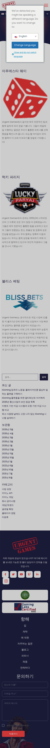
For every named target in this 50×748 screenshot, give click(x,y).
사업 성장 (6, 489)
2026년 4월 (7, 433)
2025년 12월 (8, 449)
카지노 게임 (7, 497)
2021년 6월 (7, 477)
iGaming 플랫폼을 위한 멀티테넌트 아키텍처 (23, 397)
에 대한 (25, 637)
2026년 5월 (7, 429)
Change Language (25, 45)
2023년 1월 (7, 461)
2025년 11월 (7, 453)
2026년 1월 (7, 445)
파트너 (25, 655)
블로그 (25, 649)
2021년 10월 (7, 469)
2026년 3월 (7, 437)
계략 (25, 631)
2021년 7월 (7, 473)
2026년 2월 (7, 441)
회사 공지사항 (8, 501)
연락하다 (25, 667)
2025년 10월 (8, 457)
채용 (25, 661)
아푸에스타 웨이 (14, 71)
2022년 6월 (7, 465)
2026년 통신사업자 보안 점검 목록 (18, 401)
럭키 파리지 (11, 177)
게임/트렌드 (8, 505)
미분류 (5, 517)
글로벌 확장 (7, 509)
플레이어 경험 (8, 513)
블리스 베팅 (11, 281)
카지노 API (7, 493)
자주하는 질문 (25, 643)
